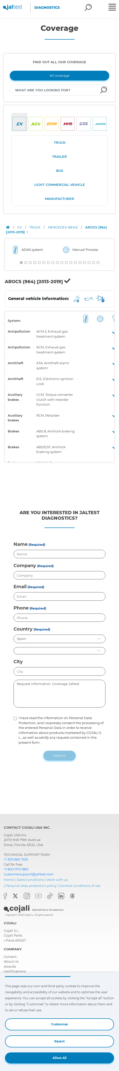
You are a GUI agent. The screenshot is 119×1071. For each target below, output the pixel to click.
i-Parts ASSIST (15, 940)
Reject (59, 1041)
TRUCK (59, 142)
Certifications (15, 971)
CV (20, 227)
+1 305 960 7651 (16, 859)
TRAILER (59, 157)
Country (23, 629)
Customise (59, 1024)
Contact (10, 957)
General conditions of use (79, 886)
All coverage (60, 75)
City (18, 661)
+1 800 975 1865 (16, 869)
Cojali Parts (13, 935)
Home (9, 880)
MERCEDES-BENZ (63, 227)
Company (25, 565)
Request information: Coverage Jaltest (59, 694)
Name (21, 544)
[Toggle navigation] (113, 8)
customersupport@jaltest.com (29, 874)
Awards (10, 966)
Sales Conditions (30, 880)
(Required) (37, 545)
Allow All (60, 1058)
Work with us (57, 880)
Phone (21, 608)
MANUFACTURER (59, 199)
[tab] (19, 122)
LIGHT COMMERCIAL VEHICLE (59, 185)
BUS (59, 171)
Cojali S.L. (11, 931)
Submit (59, 755)
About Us (11, 961)
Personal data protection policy (31, 886)
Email (20, 586)
